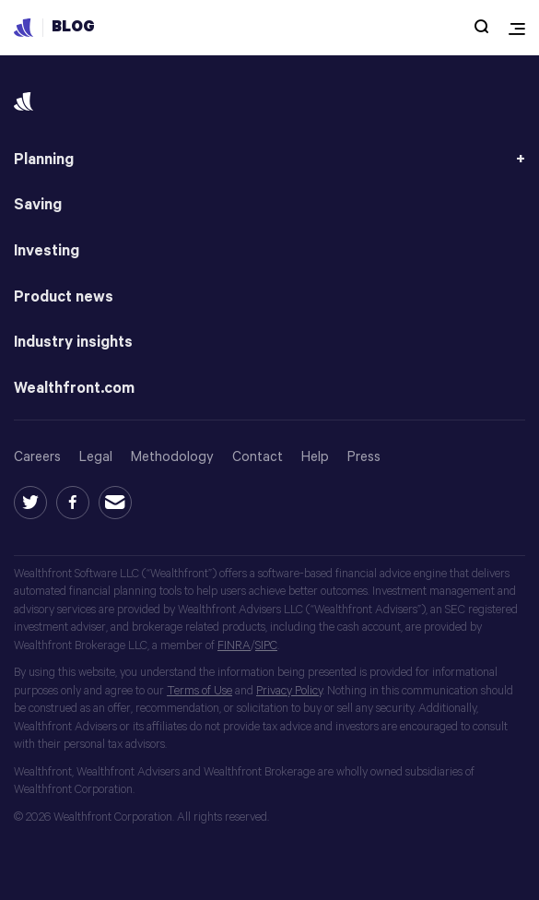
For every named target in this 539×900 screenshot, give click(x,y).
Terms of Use (199, 691)
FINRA (234, 646)
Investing (46, 251)
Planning (44, 160)
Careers (37, 457)
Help (315, 457)
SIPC (266, 646)
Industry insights (73, 342)
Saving (38, 205)
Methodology (172, 457)
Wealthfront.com (74, 388)
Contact (257, 457)
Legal (95, 457)
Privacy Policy (289, 691)
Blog (73, 27)
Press (364, 457)
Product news (63, 297)
